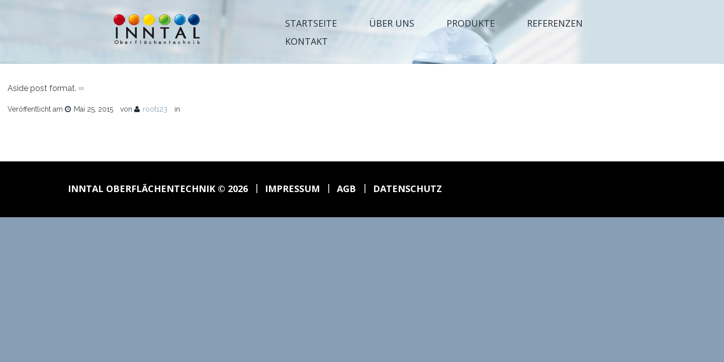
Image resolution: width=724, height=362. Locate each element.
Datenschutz (407, 189)
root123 (155, 109)
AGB (346, 189)
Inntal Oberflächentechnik (141, 189)
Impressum (292, 189)
